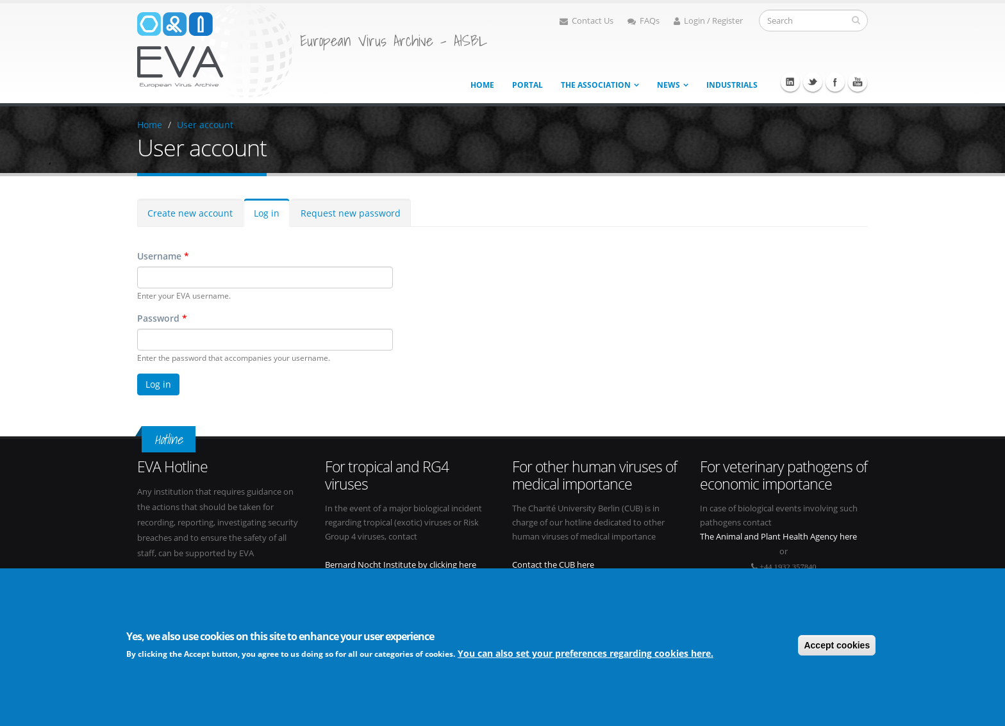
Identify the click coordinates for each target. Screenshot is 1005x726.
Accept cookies (837, 645)
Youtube (857, 82)
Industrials (732, 84)
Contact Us (586, 20)
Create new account (190, 213)
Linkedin (790, 82)
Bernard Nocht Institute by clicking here (400, 564)
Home (482, 84)
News (668, 84)
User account (205, 125)
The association (596, 84)
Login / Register (708, 20)
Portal (527, 84)
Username (163, 256)
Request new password (351, 213)
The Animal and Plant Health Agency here (778, 536)
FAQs (643, 20)
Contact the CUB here (553, 564)
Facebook (835, 82)
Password (162, 318)
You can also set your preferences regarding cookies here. (585, 654)
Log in (266, 213)
